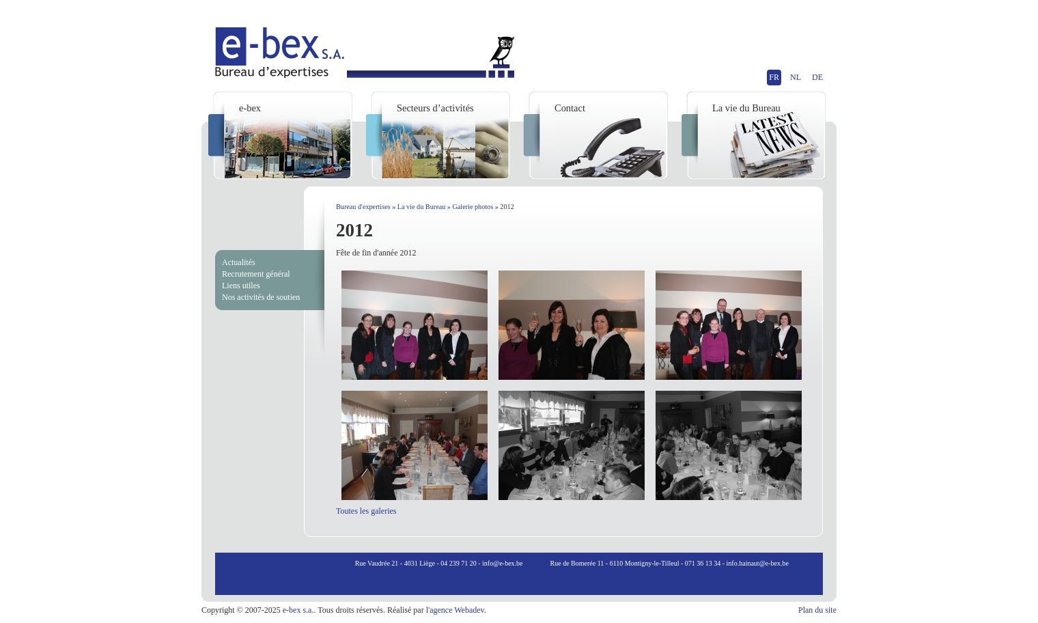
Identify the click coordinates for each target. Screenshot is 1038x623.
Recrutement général (256, 274)
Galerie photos (472, 206)
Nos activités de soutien (261, 297)
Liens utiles (241, 285)
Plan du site (817, 610)
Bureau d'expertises (363, 206)
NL (795, 77)
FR (774, 77)
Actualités (238, 262)
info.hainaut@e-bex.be (758, 563)
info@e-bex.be (502, 563)
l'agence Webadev (455, 610)
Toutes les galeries (366, 511)
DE (817, 77)
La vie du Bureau (421, 206)
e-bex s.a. (298, 610)
